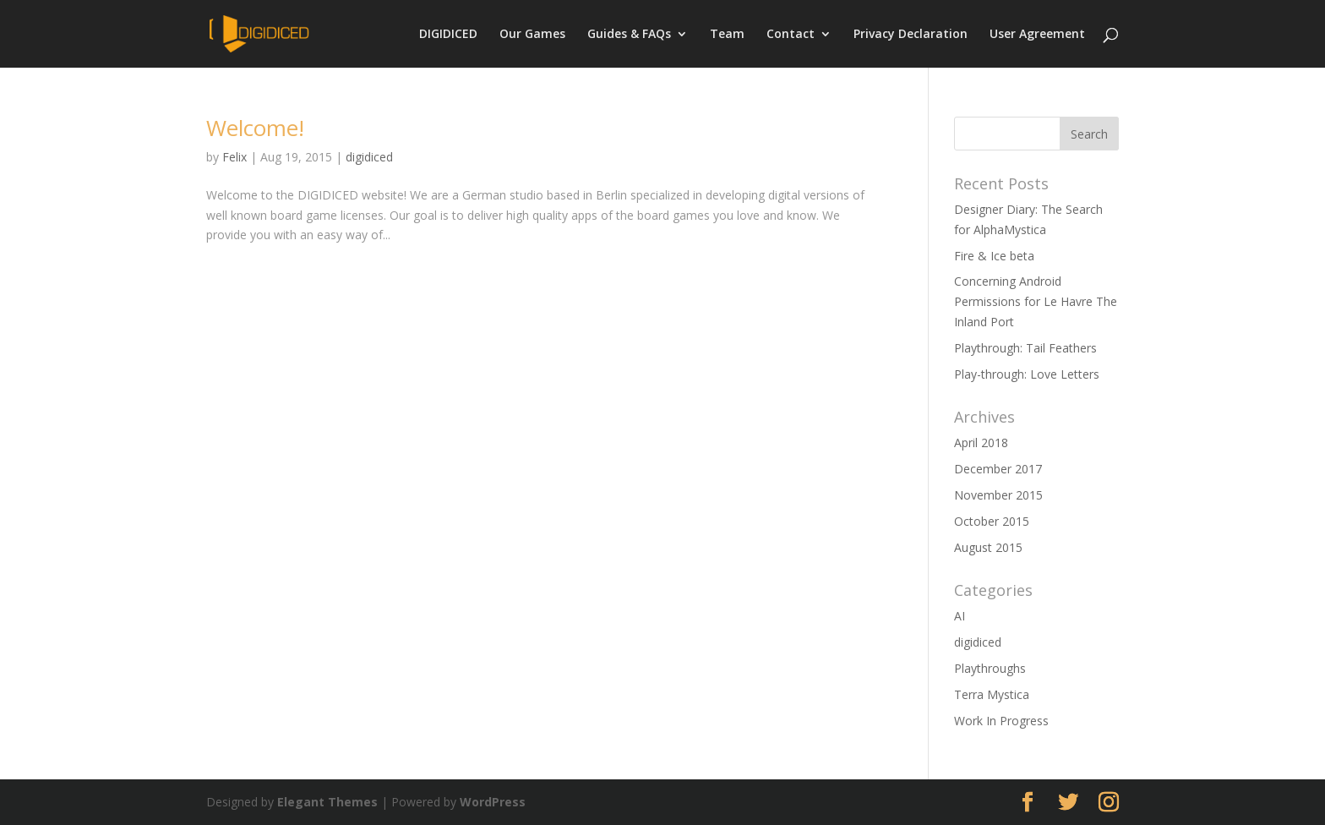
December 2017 (998, 469)
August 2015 (988, 547)
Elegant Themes (327, 802)
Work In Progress (1001, 721)
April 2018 (981, 442)
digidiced (369, 157)
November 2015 (998, 495)
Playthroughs (990, 668)
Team (727, 34)
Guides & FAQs (629, 34)
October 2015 (991, 521)
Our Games (532, 34)
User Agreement (1037, 34)
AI (959, 616)
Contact (790, 34)
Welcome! (255, 127)
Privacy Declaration (910, 34)
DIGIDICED (448, 34)
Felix (234, 157)
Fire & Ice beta (994, 256)
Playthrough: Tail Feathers (1025, 348)
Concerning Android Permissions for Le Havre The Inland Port (1035, 301)
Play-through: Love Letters (1026, 374)
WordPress (493, 802)
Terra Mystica (991, 694)
